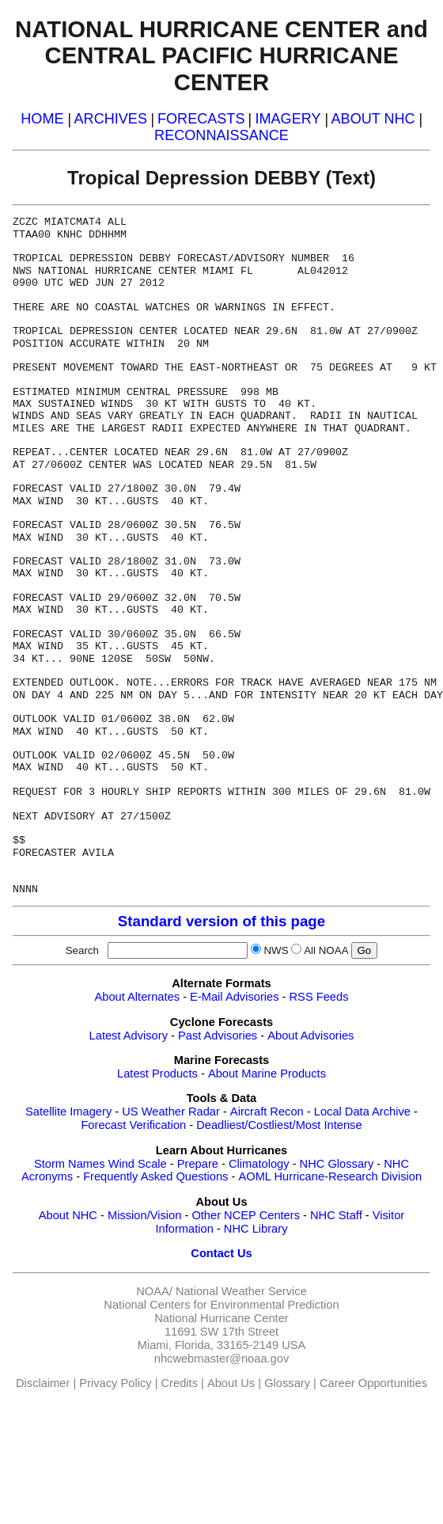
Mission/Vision (144, 1215)
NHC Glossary (337, 1163)
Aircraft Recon (267, 1111)
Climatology (259, 1163)
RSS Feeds (319, 996)
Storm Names (69, 1163)
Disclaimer (43, 1383)
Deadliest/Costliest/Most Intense (279, 1125)
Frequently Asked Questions (155, 1176)
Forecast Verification (133, 1125)
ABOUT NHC (373, 119)
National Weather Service (241, 1291)
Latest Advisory (128, 1035)
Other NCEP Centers (245, 1215)
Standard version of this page (221, 921)
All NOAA (326, 950)
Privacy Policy (115, 1383)
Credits (179, 1383)
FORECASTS (201, 119)
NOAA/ (154, 1291)
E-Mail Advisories (234, 996)
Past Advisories (217, 1035)
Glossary (287, 1383)
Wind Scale (137, 1163)
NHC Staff (336, 1215)
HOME (42, 119)
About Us (231, 1383)
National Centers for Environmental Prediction (221, 1304)
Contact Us (221, 1253)
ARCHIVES (110, 119)
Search (85, 950)
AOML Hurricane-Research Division (330, 1176)
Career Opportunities (373, 1383)
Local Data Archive (362, 1111)
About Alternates (137, 996)
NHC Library (256, 1228)
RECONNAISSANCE (221, 135)
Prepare (197, 1163)
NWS (275, 950)
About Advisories (310, 1035)
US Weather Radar (171, 1111)
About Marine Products (267, 1073)
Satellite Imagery (68, 1111)
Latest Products (157, 1073)
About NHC (68, 1215)
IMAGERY (287, 119)
